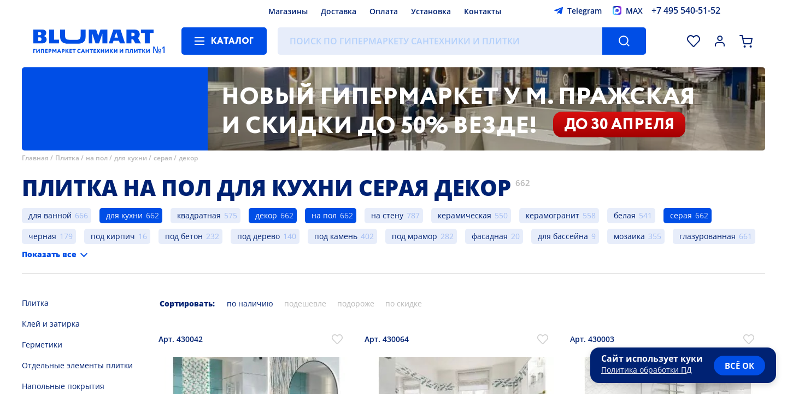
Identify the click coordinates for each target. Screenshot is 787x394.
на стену (387, 215)
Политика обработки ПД (646, 369)
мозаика (629, 236)
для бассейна (563, 236)
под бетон (184, 236)
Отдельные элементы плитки (77, 365)
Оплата (383, 11)
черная (42, 236)
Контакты (482, 11)
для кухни (130, 158)
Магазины (288, 11)
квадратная (199, 215)
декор (188, 158)
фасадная (490, 236)
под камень (335, 236)
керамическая (464, 215)
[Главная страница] (93, 41)
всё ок (739, 365)
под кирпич (113, 236)
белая (625, 215)
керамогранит (552, 215)
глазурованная (707, 236)
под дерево (258, 236)
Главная (35, 158)
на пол (97, 158)
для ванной (50, 215)
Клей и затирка (51, 323)
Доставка (338, 11)
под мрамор (414, 236)
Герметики (42, 344)
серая (163, 158)
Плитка (67, 158)
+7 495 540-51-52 (685, 10)
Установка (431, 11)
